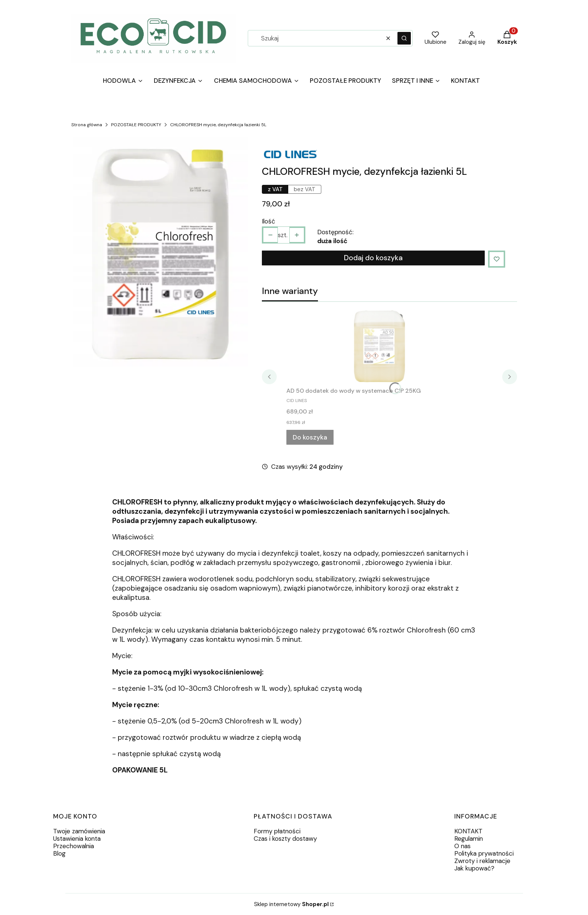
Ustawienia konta (77, 838)
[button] (404, 38)
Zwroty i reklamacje (482, 861)
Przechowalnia (73, 846)
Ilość (268, 221)
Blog (59, 853)
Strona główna (86, 125)
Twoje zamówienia (79, 831)
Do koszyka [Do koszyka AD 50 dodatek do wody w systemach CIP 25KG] (310, 437)
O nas (462, 846)
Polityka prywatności (484, 853)
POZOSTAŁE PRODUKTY (136, 125)
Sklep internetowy (291, 904)
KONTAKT (468, 831)
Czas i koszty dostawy (285, 838)
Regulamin (468, 838)
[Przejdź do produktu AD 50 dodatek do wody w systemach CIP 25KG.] (379, 346)
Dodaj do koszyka (373, 257)
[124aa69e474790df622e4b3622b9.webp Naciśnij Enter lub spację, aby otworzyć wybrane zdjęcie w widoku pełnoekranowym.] (160, 254)
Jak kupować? (474, 868)
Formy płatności (277, 831)
